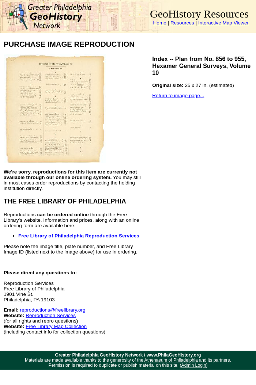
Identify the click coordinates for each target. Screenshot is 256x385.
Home (159, 23)
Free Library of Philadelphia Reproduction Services (78, 236)
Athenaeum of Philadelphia (171, 360)
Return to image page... (178, 95)
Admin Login (193, 365)
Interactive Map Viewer (223, 23)
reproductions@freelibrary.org (53, 310)
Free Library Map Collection (56, 326)
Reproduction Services (51, 315)
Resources (182, 23)
